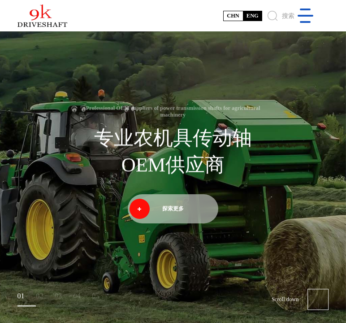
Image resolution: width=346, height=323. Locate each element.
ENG (253, 16)
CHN (233, 16)
